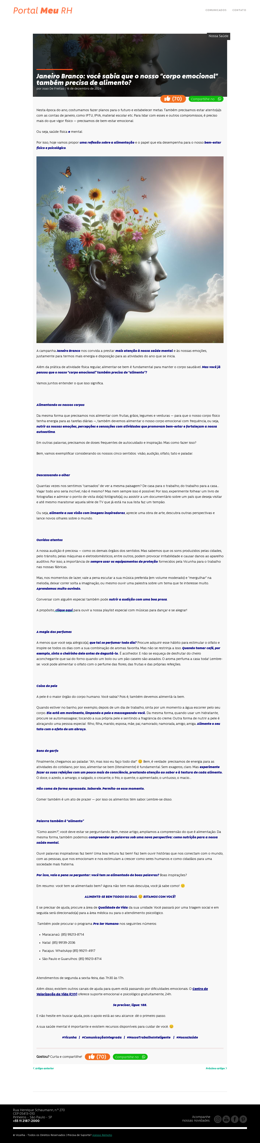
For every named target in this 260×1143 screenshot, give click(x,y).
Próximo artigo (216, 1068)
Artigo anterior (43, 1068)
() (173, 98)
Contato (239, 10)
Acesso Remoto (102, 1135)
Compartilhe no (206, 99)
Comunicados (216, 10)
